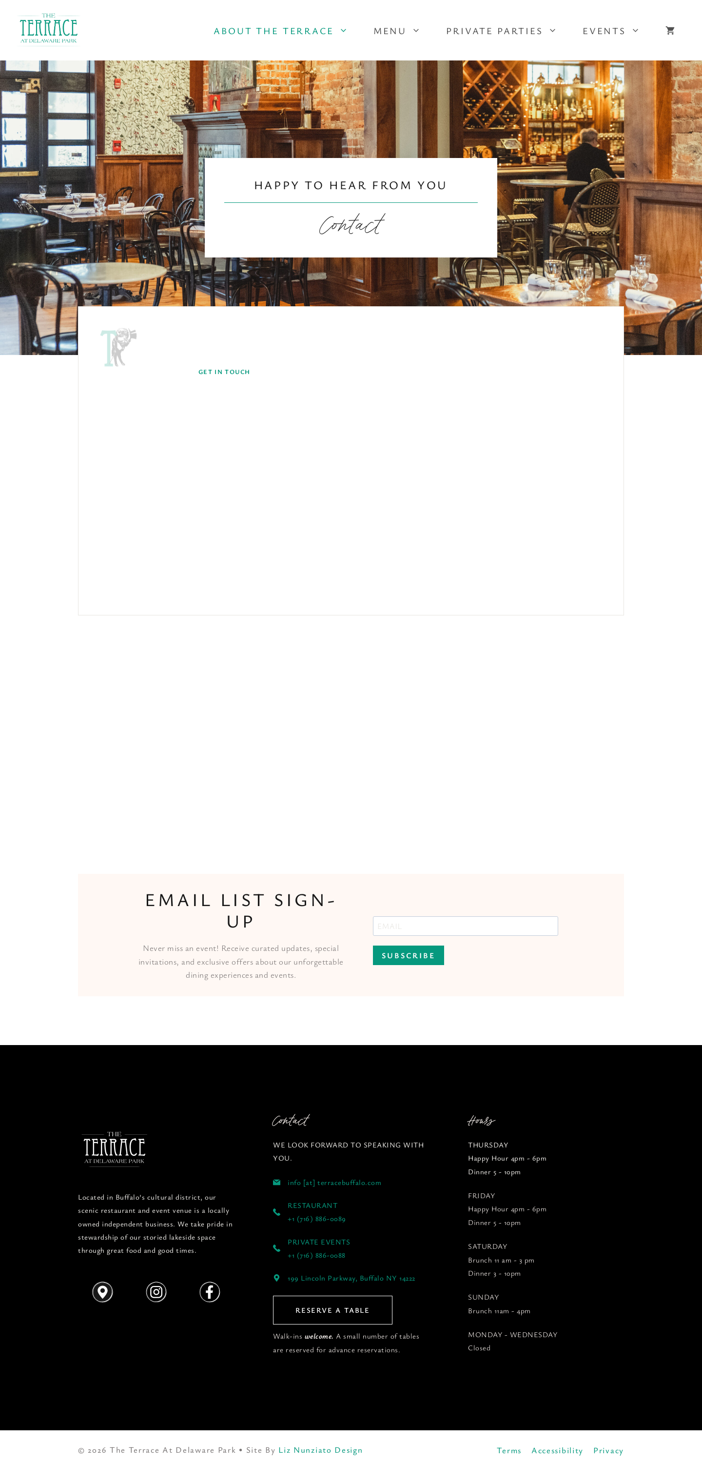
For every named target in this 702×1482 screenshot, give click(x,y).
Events (618, 30)
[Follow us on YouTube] (114, 1149)
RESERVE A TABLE (332, 1310)
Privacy (608, 1450)
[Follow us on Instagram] (156, 1292)
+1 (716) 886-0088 (317, 1255)
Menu (403, 30)
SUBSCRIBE (408, 955)
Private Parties (508, 30)
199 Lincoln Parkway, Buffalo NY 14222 (351, 1278)
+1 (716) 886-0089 (317, 1218)
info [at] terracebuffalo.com (334, 1182)
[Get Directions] (102, 1292)
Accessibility (557, 1450)
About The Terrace (287, 30)
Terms (509, 1450)
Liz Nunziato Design (320, 1449)
